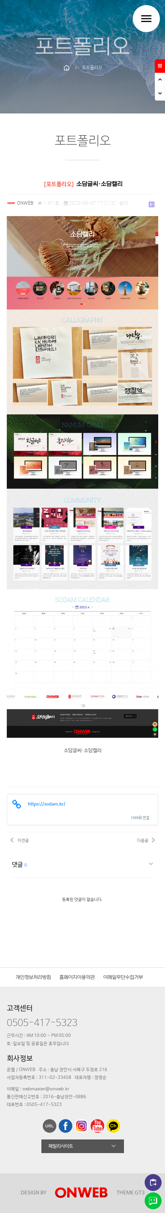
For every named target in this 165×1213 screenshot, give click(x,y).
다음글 (146, 840)
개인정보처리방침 (33, 977)
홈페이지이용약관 (77, 977)
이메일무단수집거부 (123, 977)
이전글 (19, 840)
